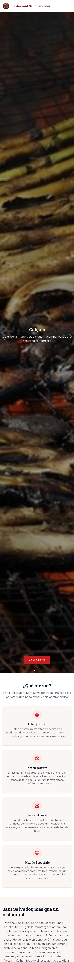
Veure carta (37, 660)
